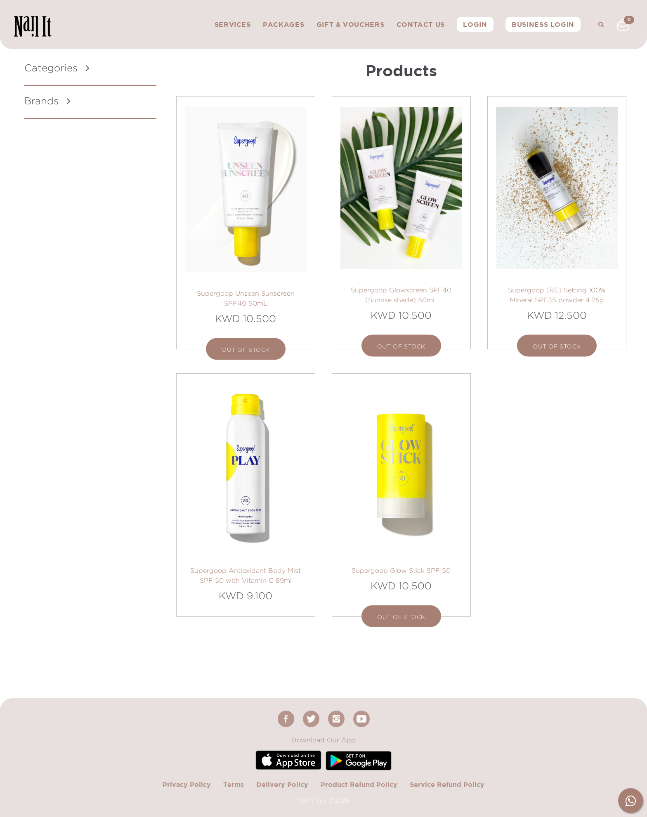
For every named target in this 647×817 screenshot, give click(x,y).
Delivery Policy (282, 784)
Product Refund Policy (359, 784)
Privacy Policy (187, 784)
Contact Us (421, 24)
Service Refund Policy (447, 784)
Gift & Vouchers (350, 24)
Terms (233, 784)
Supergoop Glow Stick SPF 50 (401, 570)
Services (233, 24)
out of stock (246, 349)
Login (475, 24)
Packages (283, 24)
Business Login (543, 24)
